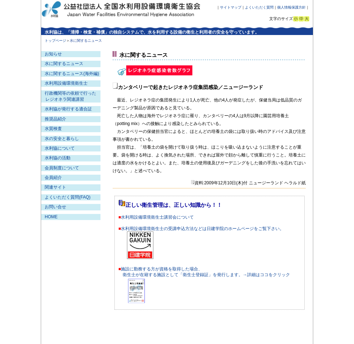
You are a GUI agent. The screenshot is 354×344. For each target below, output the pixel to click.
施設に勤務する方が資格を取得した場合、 (161, 268)
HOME (51, 216)
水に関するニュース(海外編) (72, 73)
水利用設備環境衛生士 (66, 83)
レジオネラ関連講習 (64, 99)
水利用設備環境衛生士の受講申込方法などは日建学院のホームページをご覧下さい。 (202, 228)
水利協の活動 (57, 157)
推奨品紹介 (55, 118)
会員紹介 (53, 177)
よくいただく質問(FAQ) (67, 197)
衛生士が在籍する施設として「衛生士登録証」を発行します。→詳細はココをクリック (206, 274)
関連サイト (55, 187)
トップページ (55, 41)
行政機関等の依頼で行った (70, 93)
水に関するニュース (64, 63)
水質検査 (53, 128)
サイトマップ (230, 7)
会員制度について (62, 167)
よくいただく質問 (259, 7)
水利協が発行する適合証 (68, 108)
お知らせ (53, 53)
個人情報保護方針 (291, 7)
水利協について (60, 148)
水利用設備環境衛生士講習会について (157, 217)
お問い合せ (55, 206)
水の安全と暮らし (62, 138)
